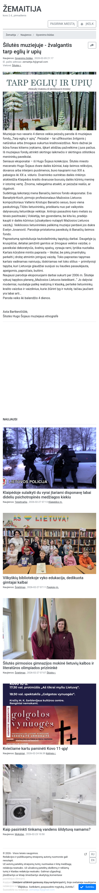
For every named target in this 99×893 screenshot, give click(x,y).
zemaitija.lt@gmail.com (35, 61)
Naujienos (25, 34)
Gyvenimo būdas (45, 34)
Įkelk (87, 24)
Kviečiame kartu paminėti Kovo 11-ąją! (35, 748)
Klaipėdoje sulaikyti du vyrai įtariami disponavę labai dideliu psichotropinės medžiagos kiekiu (47, 494)
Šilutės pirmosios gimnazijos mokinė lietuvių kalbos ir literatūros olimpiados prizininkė (48, 665)
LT (85, 854)
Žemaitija (22, 9)
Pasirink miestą (62, 24)
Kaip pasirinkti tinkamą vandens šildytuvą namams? (46, 829)
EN (92, 860)
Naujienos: (18, 58)
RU (92, 854)
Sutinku (87, 887)
